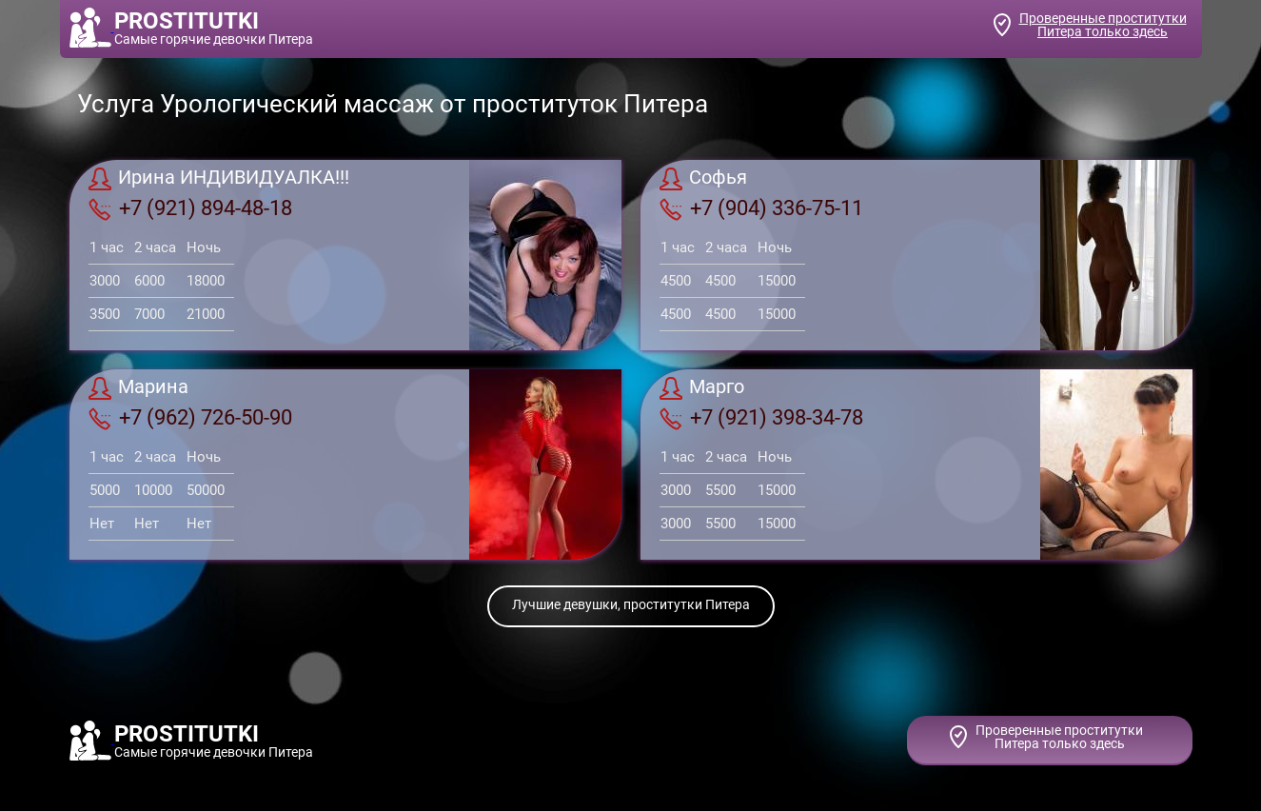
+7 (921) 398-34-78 (761, 418)
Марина (138, 388)
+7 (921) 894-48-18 (190, 208)
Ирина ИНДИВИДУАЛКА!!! (219, 179)
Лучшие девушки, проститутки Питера (631, 604)
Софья (703, 179)
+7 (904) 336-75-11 (761, 208)
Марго (702, 388)
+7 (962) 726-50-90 (190, 418)
